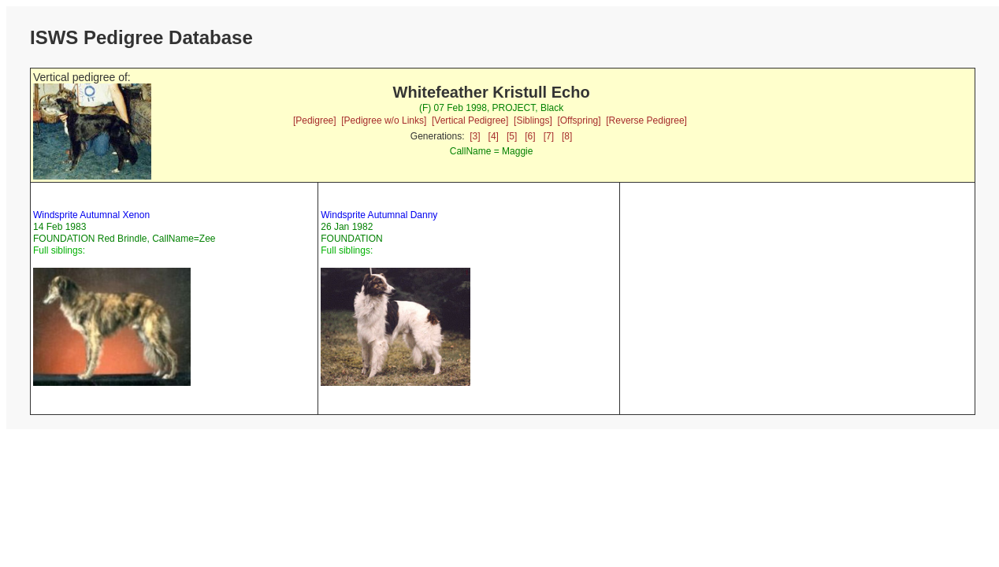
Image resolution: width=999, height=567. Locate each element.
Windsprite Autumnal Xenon (91, 214)
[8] (567, 136)
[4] (493, 136)
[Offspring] (578, 120)
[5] (512, 136)
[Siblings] (533, 120)
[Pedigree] (314, 120)
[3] (475, 136)
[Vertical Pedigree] (470, 120)
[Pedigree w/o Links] (383, 120)
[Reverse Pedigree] (646, 120)
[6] (530, 136)
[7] (549, 136)
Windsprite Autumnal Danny (379, 214)
